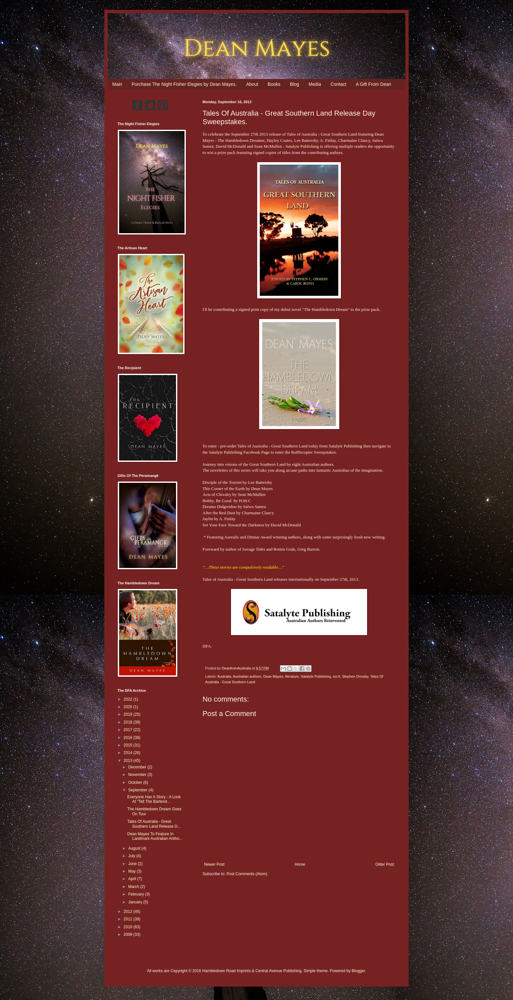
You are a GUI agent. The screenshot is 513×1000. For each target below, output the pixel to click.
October (135, 782)
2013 (128, 760)
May (132, 871)
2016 (128, 737)
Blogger (358, 971)
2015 (128, 745)
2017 (128, 729)
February (136, 894)
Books (274, 84)
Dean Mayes (273, 676)
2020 (128, 707)
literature (292, 676)
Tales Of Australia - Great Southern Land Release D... (154, 823)
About (252, 84)
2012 (128, 911)
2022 (128, 699)
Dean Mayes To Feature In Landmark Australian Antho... (154, 836)
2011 (128, 919)
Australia (224, 676)
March (134, 886)
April (132, 879)
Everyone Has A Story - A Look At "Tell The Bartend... (154, 799)
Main (117, 84)
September (138, 790)
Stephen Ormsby (355, 676)
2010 (128, 927)
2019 (128, 714)
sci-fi (336, 676)
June (133, 863)
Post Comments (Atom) (246, 874)
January (135, 902)
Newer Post (214, 864)
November (138, 774)
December (138, 767)
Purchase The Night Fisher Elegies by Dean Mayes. (184, 84)
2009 (128, 934)
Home (300, 864)
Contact (338, 84)
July (132, 856)
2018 (128, 722)
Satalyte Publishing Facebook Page (239, 452)
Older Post (384, 864)
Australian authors (247, 676)
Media (315, 84)
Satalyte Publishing (302, 146)
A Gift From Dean (373, 84)
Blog (294, 84)
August (135, 848)
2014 (128, 752)
